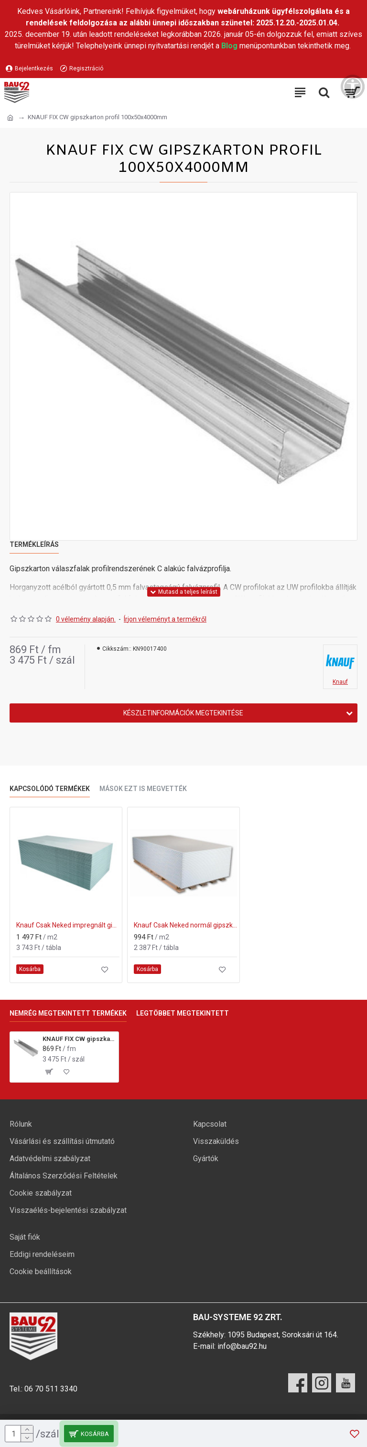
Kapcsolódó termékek (50, 788)
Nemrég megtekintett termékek (68, 1013)
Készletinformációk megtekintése (183, 713)
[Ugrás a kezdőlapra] (10, 118)
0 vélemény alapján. (86, 619)
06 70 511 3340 (50, 1388)
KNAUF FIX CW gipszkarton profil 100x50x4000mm (79, 1038)
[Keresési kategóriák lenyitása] (324, 92)
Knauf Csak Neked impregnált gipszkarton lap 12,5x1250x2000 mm (67, 925)
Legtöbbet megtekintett (182, 1013)
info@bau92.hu (242, 1346)
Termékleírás (34, 544)
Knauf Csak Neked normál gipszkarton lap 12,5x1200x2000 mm (185, 925)
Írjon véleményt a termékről (165, 619)
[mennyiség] (19, 1433)
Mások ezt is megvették (143, 788)
